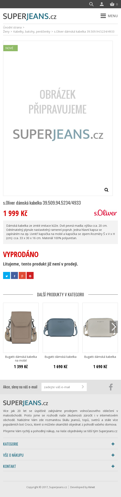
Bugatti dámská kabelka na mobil (21, 358)
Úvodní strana (12, 27)
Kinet (91, 487)
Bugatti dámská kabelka (60, 357)
